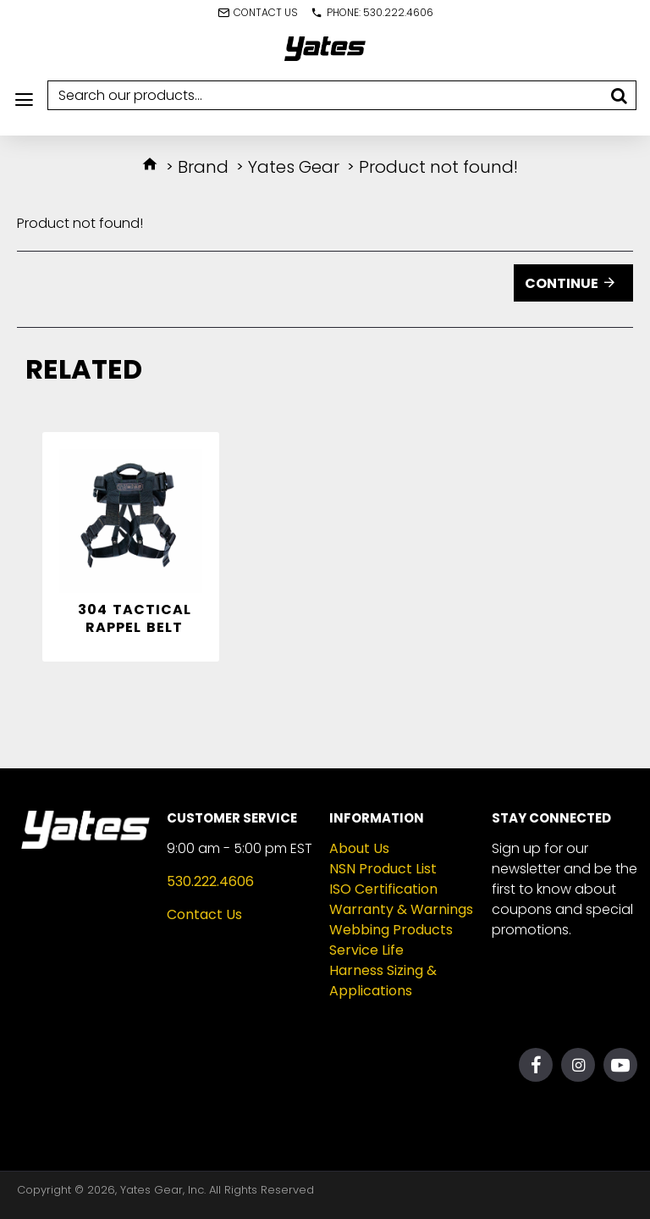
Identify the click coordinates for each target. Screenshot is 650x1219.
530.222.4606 (210, 881)
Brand (203, 167)
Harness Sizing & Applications (383, 980)
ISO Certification (383, 889)
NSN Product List (383, 868)
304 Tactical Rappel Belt (134, 619)
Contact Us (204, 914)
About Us (359, 848)
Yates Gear (293, 167)
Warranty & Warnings (401, 909)
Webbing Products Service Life (391, 940)
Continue (561, 283)
